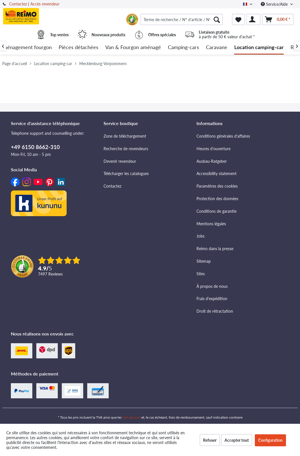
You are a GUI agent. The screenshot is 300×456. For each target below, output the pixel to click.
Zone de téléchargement (125, 136)
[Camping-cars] (183, 48)
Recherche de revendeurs (126, 148)
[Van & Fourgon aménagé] (133, 48)
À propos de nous (212, 286)
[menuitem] (181, 19)
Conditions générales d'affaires (223, 136)
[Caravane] (216, 48)
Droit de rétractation (214, 311)
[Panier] (278, 19)
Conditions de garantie (216, 211)
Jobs (200, 236)
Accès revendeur (44, 3)
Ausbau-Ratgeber (211, 161)
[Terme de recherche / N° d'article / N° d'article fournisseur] (181, 19)
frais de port (131, 417)
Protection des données (217, 198)
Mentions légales (211, 223)
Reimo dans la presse (214, 248)
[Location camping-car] (259, 48)
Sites (200, 273)
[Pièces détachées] (78, 48)
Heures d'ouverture (213, 148)
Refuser (209, 440)
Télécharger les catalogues (126, 173)
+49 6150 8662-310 (35, 147)
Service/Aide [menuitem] (275, 4)
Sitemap (203, 261)
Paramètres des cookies (217, 186)
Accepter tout (236, 440)
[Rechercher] (217, 19)
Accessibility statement (216, 173)
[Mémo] (238, 19)
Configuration (270, 440)
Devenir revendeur (120, 161)
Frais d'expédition (211, 298)
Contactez (18, 3)
